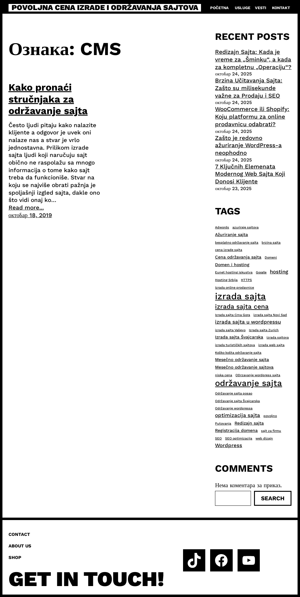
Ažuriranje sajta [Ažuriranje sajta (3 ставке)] (231, 234)
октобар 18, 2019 (30, 215)
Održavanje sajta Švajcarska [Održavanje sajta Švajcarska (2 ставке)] (237, 401)
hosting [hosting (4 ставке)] (279, 272)
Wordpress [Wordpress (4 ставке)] (228, 445)
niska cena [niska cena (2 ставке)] (223, 375)
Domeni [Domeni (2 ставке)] (271, 257)
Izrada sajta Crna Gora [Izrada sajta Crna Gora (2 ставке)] (232, 315)
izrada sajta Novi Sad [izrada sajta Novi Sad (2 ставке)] (270, 315)
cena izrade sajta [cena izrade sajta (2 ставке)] (228, 250)
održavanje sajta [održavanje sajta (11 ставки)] (248, 383)
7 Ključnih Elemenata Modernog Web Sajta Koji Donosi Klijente (250, 174)
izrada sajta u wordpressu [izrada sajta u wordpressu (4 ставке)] (248, 322)
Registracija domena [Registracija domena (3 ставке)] (236, 430)
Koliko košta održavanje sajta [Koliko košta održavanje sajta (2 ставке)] (238, 353)
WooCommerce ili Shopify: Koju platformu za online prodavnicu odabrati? (252, 116)
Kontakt (281, 7)
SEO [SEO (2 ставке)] (218, 438)
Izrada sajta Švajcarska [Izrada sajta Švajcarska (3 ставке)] (239, 337)
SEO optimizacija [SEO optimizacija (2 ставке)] (238, 438)
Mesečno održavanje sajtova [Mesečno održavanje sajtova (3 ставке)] (244, 367)
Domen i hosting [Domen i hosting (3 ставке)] (232, 264)
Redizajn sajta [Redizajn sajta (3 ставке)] (249, 423)
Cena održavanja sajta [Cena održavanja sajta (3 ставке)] (238, 257)
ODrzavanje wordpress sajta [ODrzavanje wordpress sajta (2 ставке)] (257, 375)
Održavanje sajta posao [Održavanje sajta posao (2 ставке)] (233, 393)
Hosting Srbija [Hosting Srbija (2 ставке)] (226, 280)
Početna (219, 7)
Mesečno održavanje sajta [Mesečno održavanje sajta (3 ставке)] (242, 359)
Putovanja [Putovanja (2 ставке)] (223, 423)
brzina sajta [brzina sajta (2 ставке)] (271, 243)
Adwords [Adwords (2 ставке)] (222, 227)
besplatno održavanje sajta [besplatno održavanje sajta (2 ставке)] (236, 243)
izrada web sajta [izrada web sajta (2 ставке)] (271, 345)
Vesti (260, 7)
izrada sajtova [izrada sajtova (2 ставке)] (277, 337)
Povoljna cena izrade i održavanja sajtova (105, 8)
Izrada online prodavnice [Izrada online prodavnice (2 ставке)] (234, 288)
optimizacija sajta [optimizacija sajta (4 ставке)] (237, 415)
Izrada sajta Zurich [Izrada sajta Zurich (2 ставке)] (264, 330)
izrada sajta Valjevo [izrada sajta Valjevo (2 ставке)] (230, 330)
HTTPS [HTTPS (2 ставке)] (246, 280)
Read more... (26, 207)
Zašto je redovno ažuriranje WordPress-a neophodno (248, 145)
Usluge (242, 7)
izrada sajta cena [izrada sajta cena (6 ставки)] (242, 306)
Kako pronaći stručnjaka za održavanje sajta (48, 99)
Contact (19, 534)
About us (20, 546)
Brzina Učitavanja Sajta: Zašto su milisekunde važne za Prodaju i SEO (248, 88)
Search (272, 498)
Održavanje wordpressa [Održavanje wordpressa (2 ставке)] (233, 408)
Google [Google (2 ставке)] (261, 272)
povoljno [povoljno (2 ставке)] (270, 416)
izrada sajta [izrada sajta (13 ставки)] (240, 296)
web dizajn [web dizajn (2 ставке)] (264, 438)
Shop (15, 557)
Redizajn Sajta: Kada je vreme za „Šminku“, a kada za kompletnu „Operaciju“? (253, 59)
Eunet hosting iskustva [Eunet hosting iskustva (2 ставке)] (233, 272)
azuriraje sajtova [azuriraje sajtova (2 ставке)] (245, 227)
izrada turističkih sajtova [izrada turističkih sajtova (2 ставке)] (235, 345)
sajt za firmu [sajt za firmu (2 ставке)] (271, 431)
